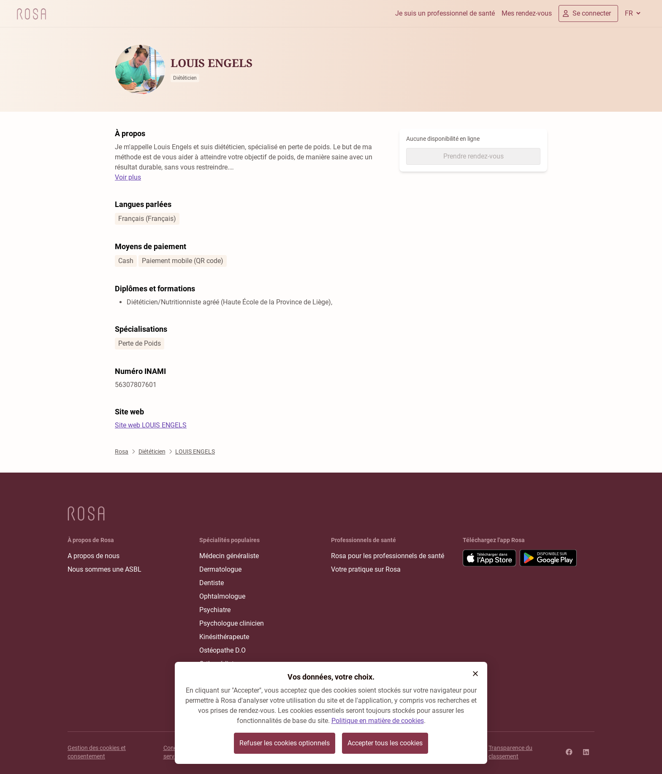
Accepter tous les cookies (385, 743)
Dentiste (211, 583)
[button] (475, 674)
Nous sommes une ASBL (104, 569)
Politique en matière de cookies (377, 721)
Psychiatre (215, 610)
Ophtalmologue (222, 596)
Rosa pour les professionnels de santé (387, 556)
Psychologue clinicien (231, 623)
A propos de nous (93, 556)
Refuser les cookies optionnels (284, 743)
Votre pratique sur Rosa (366, 569)
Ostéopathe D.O (222, 650)
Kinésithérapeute (224, 637)
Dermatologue (220, 569)
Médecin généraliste (229, 556)
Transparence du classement (510, 752)
